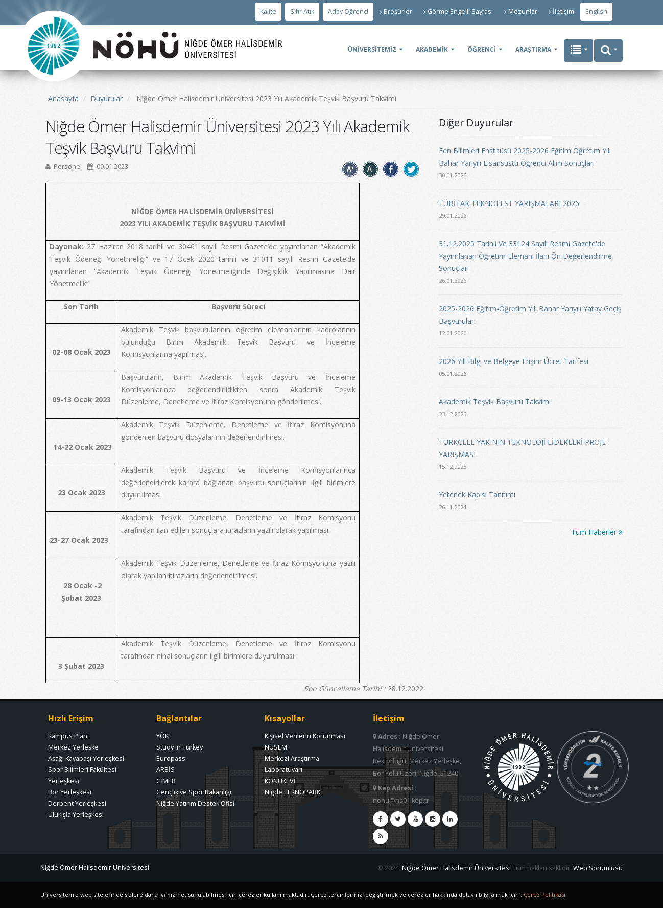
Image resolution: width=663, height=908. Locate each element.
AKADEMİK (432, 49)
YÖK (162, 736)
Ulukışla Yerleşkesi (76, 814)
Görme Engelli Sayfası (458, 11)
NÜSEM (276, 747)
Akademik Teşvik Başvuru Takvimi (495, 401)
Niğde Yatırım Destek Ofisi (195, 803)
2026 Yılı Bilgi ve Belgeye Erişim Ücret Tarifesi (513, 361)
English (596, 11)
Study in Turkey (179, 747)
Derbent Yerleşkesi (77, 803)
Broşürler (396, 11)
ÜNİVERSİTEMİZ (372, 49)
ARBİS (165, 769)
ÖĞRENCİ (481, 49)
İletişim (561, 11)
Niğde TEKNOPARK (292, 792)
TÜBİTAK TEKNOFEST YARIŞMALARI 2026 (509, 203)
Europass (170, 758)
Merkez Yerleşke (73, 747)
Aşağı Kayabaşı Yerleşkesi (86, 758)
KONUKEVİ (280, 781)
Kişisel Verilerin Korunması (305, 736)
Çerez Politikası (544, 894)
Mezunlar (520, 11)
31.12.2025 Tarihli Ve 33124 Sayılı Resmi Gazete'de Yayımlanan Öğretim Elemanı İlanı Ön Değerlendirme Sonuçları (525, 256)
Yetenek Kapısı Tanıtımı (477, 495)
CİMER (166, 781)
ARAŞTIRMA (533, 49)
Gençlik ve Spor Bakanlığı (193, 792)
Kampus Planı (68, 736)
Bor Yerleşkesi (69, 792)
